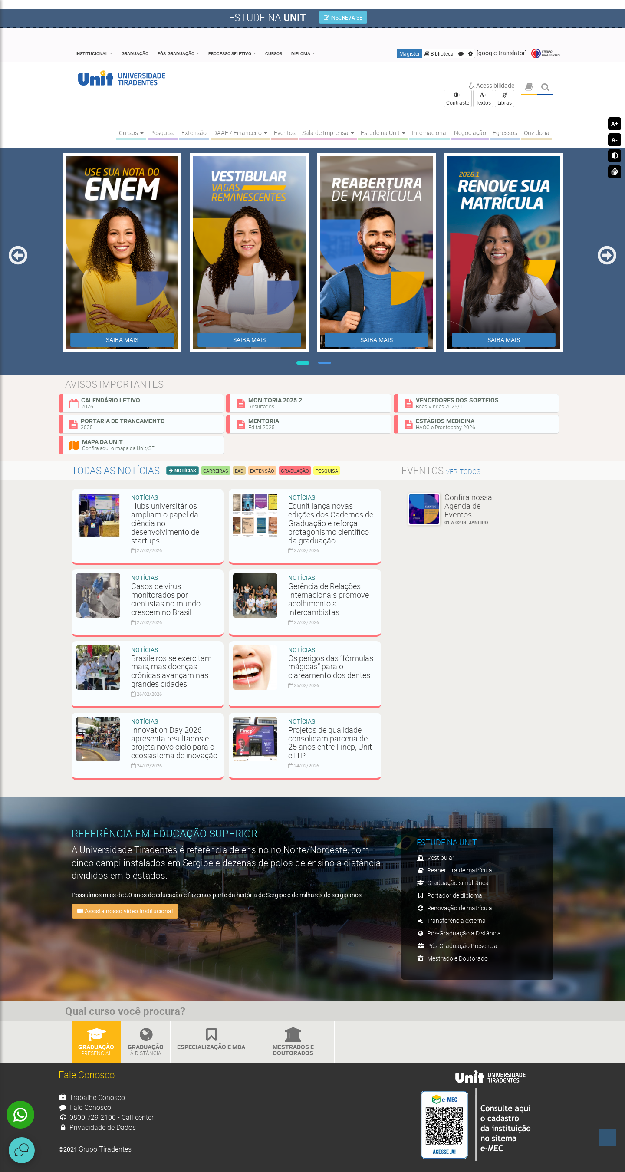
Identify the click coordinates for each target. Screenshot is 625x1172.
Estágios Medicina (478, 424)
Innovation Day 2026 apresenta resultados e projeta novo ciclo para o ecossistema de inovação (174, 742)
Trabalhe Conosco (92, 1097)
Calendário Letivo (143, 403)
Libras (504, 99)
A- (615, 140)
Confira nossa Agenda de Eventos (475, 509)
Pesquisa (327, 470)
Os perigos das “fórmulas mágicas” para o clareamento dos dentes (330, 667)
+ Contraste (457, 98)
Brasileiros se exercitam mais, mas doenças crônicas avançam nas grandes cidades (171, 671)
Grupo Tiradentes (545, 54)
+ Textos (483, 98)
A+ (614, 124)
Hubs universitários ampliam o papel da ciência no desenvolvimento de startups (165, 522)
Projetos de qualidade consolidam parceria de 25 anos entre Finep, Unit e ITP (330, 742)
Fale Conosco (85, 1107)
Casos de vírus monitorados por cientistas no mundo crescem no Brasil (166, 599)
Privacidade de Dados (97, 1127)
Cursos (273, 53)
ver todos (463, 471)
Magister (409, 53)
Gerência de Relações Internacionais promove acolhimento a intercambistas (328, 599)
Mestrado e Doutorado (452, 958)
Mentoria (311, 424)
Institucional (92, 53)
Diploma (300, 53)
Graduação (135, 53)
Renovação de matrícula (454, 908)
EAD (239, 470)
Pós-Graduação (176, 53)
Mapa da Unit (143, 444)
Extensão (262, 470)
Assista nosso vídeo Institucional (125, 911)
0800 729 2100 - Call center (106, 1117)
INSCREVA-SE (343, 17)
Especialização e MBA (211, 1039)
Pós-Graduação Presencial (458, 946)
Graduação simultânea (453, 883)
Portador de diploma (449, 895)
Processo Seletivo (229, 53)
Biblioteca (439, 53)
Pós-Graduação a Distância (459, 933)
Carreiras (215, 470)
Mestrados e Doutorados (293, 1042)
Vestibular (435, 857)
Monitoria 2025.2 (311, 403)
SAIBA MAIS (122, 340)
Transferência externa (451, 920)
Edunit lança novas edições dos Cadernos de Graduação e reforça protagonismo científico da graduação (330, 522)
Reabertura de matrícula (454, 870)
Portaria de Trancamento (143, 424)
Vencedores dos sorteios (478, 403)
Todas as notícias (116, 470)
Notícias (184, 470)
